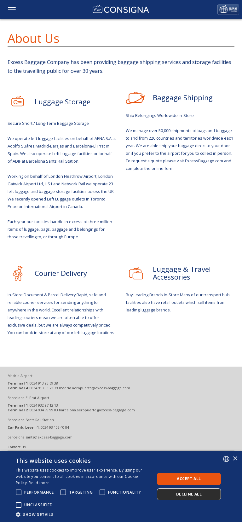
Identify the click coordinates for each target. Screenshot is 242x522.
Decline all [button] (189, 494)
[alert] (121, 486)
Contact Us (17, 446)
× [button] (235, 458)
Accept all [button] (189, 478)
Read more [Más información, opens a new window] (39, 482)
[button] (83, 514)
